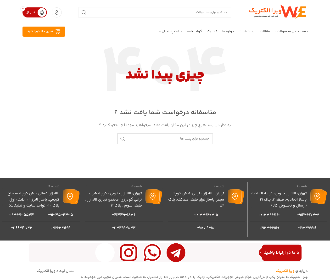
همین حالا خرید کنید (44, 32)
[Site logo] (278, 12)
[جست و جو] (154, 12)
